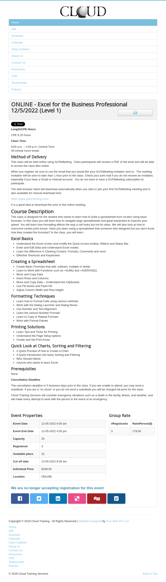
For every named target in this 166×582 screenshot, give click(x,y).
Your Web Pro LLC (117, 521)
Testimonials (19, 82)
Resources (18, 69)
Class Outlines (20, 49)
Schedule (17, 35)
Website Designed (90, 521)
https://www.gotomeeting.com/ (29, 198)
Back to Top (150, 573)
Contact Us (18, 62)
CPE (14, 76)
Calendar (17, 42)
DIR (13, 29)
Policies (16, 89)
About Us (17, 56)
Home (15, 22)
